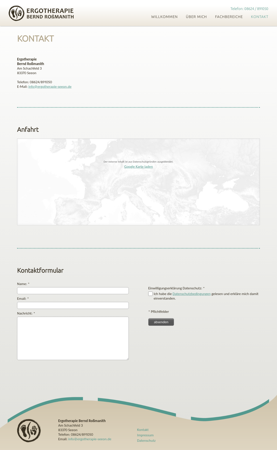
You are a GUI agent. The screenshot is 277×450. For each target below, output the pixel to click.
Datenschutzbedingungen (192, 294)
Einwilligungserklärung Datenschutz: (176, 288)
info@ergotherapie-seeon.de (49, 86)
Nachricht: (26, 313)
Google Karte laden (138, 166)
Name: (23, 284)
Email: (23, 298)
